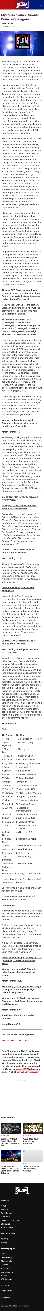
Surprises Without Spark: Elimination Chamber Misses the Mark (10, 1142)
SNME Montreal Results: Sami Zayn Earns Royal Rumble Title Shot (10, 1169)
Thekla (4, 1276)
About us (5, 1239)
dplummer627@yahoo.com (26, 1069)
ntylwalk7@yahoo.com (28, 1072)
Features (5, 1209)
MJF (3, 1254)
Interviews (5, 1217)
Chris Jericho (6, 1261)
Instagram (5, 1298)
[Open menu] (41, 4)
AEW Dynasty (6, 1258)
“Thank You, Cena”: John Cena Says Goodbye (31, 1168)
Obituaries (5, 1224)
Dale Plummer (7, 24)
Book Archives (7, 1227)
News (3, 1206)
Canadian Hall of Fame (11, 1220)
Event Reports (7, 1213)
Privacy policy (7, 1243)
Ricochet (5, 1265)
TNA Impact (6, 1268)
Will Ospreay (6, 1279)
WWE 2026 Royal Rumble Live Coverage (30, 1141)
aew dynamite (7, 1272)
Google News (6, 1291)
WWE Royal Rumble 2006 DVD (16, 1040)
